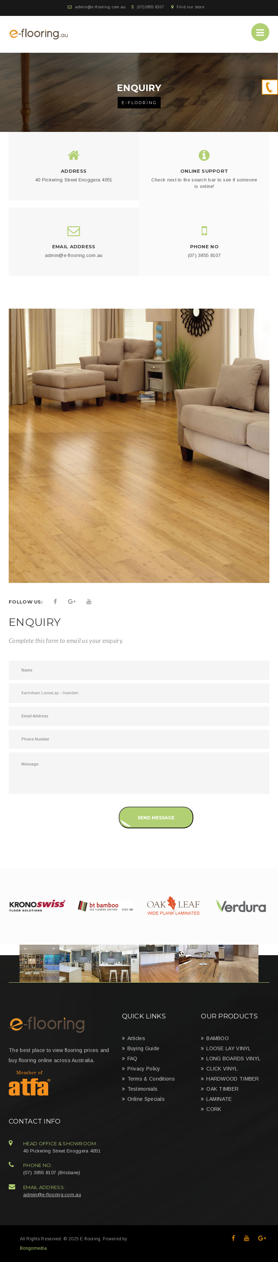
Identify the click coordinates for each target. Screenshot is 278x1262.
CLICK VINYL (221, 1069)
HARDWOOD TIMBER (232, 1079)
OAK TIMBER (222, 1089)
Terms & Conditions (151, 1079)
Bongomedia (33, 1248)
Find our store (190, 7)
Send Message (156, 817)
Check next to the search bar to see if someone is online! (204, 183)
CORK (213, 1109)
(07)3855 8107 (150, 7)
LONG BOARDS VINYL (233, 1058)
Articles (136, 1038)
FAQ (132, 1058)
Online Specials (146, 1099)
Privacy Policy (143, 1069)
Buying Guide (143, 1048)
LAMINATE (219, 1099)
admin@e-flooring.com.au (100, 7)
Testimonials (142, 1089)
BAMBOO (217, 1038)
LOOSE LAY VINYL (228, 1048)
